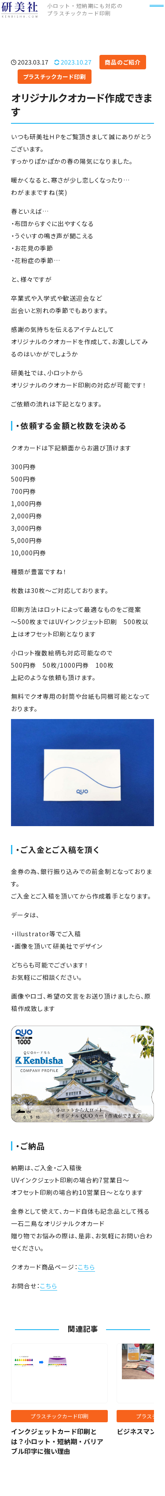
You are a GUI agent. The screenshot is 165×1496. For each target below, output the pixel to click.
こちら (86, 1266)
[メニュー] (151, 19)
